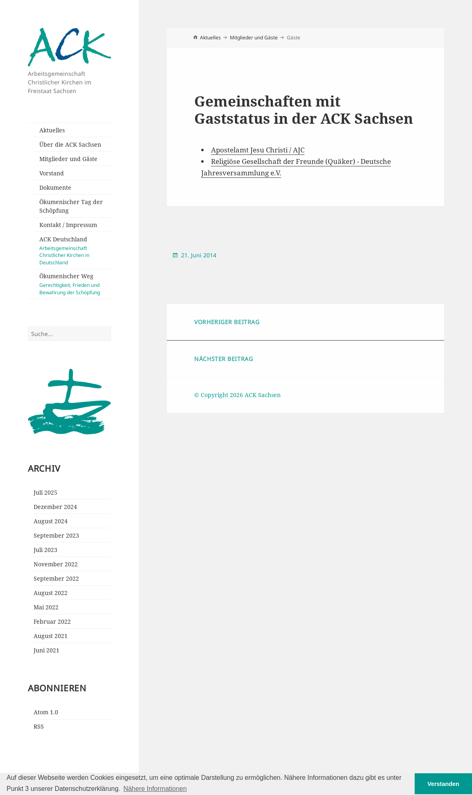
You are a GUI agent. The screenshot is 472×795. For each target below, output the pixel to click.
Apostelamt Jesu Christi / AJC (257, 149)
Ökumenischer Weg (75, 284)
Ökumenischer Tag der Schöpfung (71, 206)
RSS (39, 726)
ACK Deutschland (75, 250)
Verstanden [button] (443, 784)
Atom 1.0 (46, 712)
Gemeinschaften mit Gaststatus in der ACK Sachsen (303, 109)
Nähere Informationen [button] (155, 788)
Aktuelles (52, 130)
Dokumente (55, 187)
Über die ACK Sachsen (70, 144)
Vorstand (51, 173)
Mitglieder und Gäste (68, 159)
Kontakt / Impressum (68, 225)
